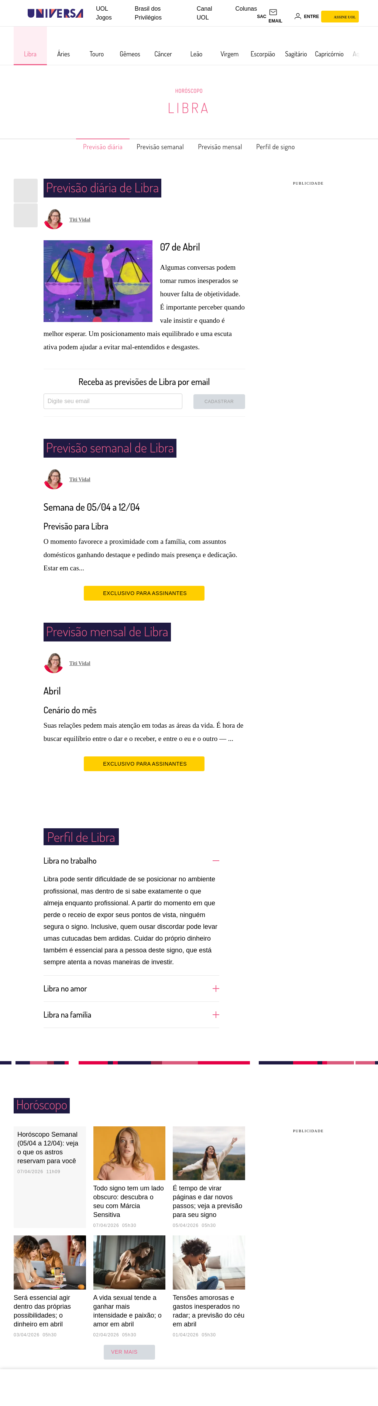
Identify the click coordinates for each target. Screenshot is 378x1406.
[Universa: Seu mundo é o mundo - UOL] (55, 13)
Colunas (246, 9)
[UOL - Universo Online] (89, 13)
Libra (189, 107)
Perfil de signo (288, 146)
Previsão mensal (225, 146)
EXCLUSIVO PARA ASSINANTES (144, 593)
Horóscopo (189, 91)
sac (261, 16)
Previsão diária (90, 146)
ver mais (129, 1351)
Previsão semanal (156, 146)
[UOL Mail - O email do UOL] (280, 16)
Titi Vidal (79, 220)
